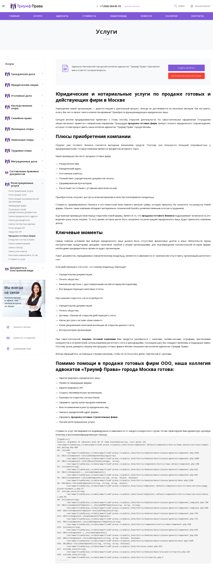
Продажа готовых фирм (22, 235)
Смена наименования (19, 243)
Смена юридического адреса (22, 216)
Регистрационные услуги (20, 191)
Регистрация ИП (16, 228)
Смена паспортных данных (21, 224)
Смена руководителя (19, 220)
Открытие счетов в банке (21, 239)
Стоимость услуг (16, 259)
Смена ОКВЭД (15, 247)
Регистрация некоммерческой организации (23, 200)
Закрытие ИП (15, 231)
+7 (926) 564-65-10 (110, 6)
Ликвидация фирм (17, 205)
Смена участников (17, 251)
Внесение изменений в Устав (23, 255)
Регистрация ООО (17, 194)
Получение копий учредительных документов (22, 211)
